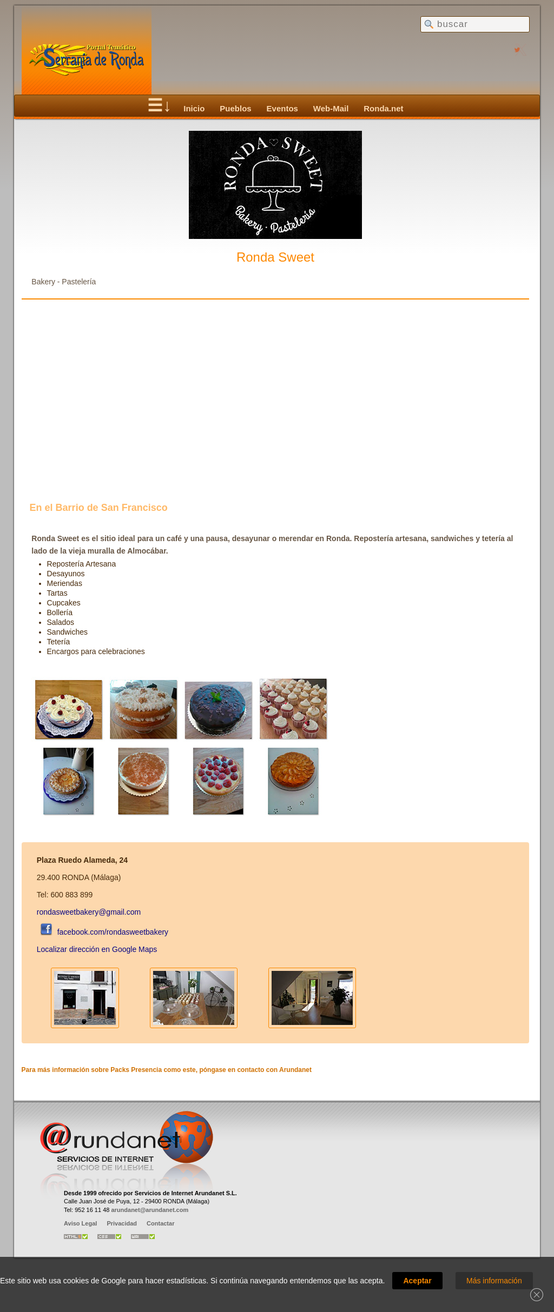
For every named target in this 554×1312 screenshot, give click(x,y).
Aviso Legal (80, 1223)
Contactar (160, 1223)
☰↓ (159, 105)
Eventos (282, 108)
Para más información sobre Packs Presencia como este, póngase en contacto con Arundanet (167, 1070)
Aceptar (417, 1280)
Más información (494, 1280)
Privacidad (122, 1223)
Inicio (194, 108)
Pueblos (235, 108)
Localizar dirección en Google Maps (97, 949)
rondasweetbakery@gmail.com (89, 912)
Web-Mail (331, 108)
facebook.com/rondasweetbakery (102, 932)
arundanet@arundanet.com (149, 1210)
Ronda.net (383, 108)
